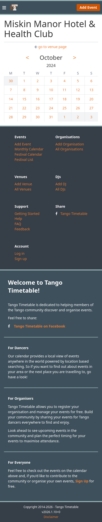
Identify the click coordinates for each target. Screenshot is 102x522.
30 (11, 80)
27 (91, 108)
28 (11, 117)
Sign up (21, 258)
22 (24, 108)
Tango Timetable (74, 213)
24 (51, 108)
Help (18, 218)
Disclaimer (51, 517)
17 (51, 99)
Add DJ (60, 184)
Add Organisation (69, 144)
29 (24, 117)
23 (38, 108)
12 (78, 89)
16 (38, 99)
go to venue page (50, 46)
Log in (20, 253)
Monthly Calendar (29, 149)
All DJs (60, 189)
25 (64, 108)
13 (91, 89)
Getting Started (27, 213)
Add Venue (23, 184)
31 (51, 117)
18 (64, 99)
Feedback (22, 229)
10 (51, 89)
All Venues (23, 189)
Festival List (24, 159)
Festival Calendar (28, 154)
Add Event (88, 7)
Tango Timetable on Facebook (39, 326)
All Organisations (69, 149)
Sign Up (82, 481)
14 (11, 99)
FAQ (18, 223)
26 (78, 108)
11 (64, 89)
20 (91, 99)
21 (11, 108)
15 (24, 99)
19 (78, 99)
